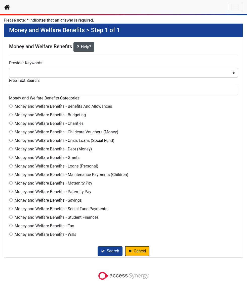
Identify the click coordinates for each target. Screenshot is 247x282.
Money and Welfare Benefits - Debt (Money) (53, 149)
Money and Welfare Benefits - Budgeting (50, 114)
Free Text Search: (24, 80)
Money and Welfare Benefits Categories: (44, 98)
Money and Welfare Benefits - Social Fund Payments (61, 208)
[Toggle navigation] (236, 7)
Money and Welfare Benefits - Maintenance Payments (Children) (71, 174)
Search (110, 251)
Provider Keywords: (26, 63)
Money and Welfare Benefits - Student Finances (57, 217)
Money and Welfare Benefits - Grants (47, 157)
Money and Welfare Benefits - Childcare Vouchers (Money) (66, 132)
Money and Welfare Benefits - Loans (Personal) (56, 166)
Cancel (137, 251)
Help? (84, 46)
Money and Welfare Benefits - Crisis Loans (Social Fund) (64, 140)
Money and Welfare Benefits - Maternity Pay (53, 183)
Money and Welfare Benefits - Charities (49, 123)
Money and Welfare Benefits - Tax (44, 225)
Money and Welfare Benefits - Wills (45, 234)
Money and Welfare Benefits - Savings (48, 200)
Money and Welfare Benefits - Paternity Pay (53, 191)
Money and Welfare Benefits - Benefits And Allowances (63, 106)
